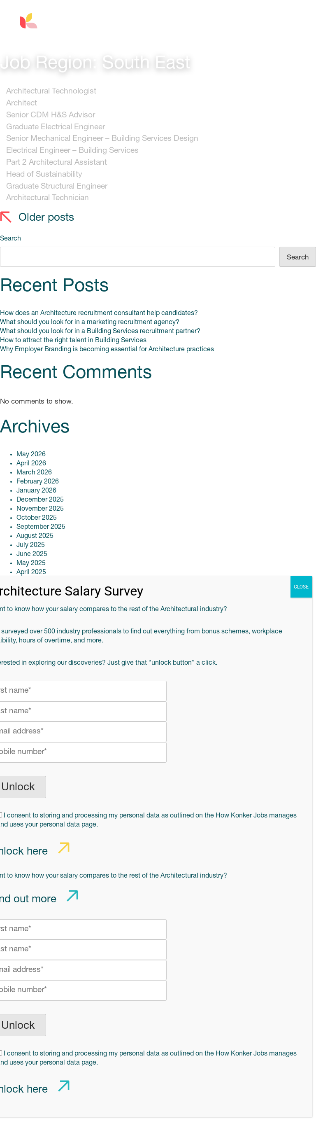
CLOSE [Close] (301, 587)
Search (10, 239)
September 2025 (40, 527)
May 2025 (31, 563)
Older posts (46, 218)
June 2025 (31, 554)
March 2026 (34, 472)
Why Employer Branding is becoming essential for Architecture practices (107, 349)
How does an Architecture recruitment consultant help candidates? (99, 313)
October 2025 (36, 518)
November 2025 (40, 509)
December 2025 (40, 500)
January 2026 (36, 491)
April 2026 (31, 463)
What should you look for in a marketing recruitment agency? (89, 322)
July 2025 (30, 545)
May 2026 (31, 454)
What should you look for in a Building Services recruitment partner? (100, 331)
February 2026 (37, 482)
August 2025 (34, 536)
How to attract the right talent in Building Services (73, 340)
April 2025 (31, 572)
